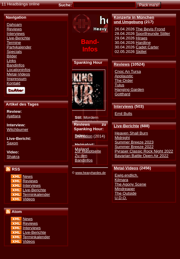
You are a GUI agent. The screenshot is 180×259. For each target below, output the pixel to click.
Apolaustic (124, 76)
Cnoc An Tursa (128, 71)
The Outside (125, 193)
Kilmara (121, 179)
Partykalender (19, 47)
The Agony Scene (130, 184)
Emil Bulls (123, 113)
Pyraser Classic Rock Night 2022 (144, 151)
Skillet (141, 51)
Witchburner (17, 129)
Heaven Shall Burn (131, 133)
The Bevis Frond (150, 29)
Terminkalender (36, 194)
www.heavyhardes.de (90, 172)
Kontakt (13, 83)
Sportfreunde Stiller (153, 33)
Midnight (122, 137)
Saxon (12, 143)
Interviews (123, 106)
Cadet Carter (147, 47)
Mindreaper (125, 189)
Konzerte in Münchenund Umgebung (134, 19)
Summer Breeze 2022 (134, 146)
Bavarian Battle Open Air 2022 (141, 155)
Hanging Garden (129, 89)
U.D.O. (121, 198)
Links (11, 60)
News (28, 176)
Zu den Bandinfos (84, 157)
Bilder (12, 56)
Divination (83, 136)
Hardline (143, 42)
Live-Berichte (126, 126)
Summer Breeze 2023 (134, 142)
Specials (14, 51)
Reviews (122, 64)
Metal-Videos (126, 168)
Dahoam (14, 24)
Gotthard (122, 94)
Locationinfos (18, 69)
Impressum (17, 78)
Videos (29, 199)
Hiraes (141, 38)
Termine (14, 42)
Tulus (119, 85)
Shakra (13, 156)
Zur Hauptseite (88, 151)
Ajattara (14, 116)
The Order (124, 80)
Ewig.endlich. (126, 175)
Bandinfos (15, 65)
